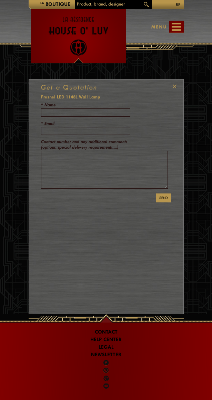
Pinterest (106, 370)
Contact (106, 332)
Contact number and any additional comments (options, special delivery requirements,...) (84, 144)
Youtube (106, 386)
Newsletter (106, 355)
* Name (48, 104)
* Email (47, 123)
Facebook (106, 363)
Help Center (106, 340)
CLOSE (173, 86)
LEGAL (106, 347)
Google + (106, 378)
